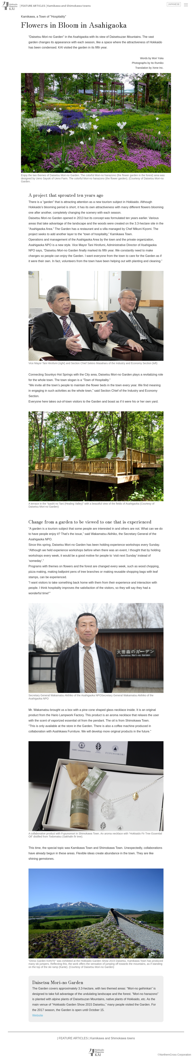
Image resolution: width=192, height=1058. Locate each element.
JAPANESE (174, 4)
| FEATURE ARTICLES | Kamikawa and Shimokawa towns (55, 5)
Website (37, 1015)
